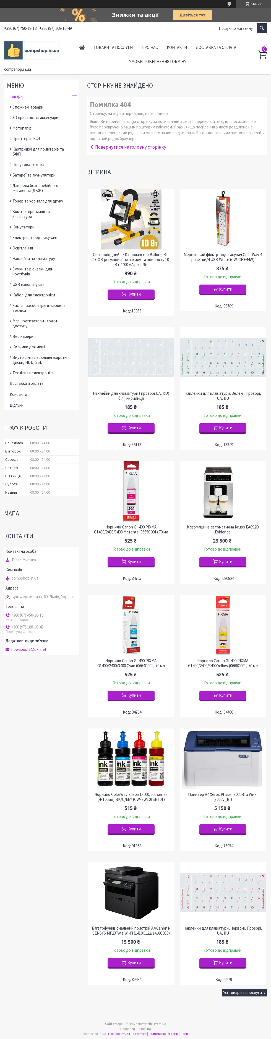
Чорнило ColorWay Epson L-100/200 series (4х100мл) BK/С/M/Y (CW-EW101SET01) (131, 797)
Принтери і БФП (26, 138)
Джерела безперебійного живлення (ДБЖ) (35, 188)
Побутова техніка (28, 164)
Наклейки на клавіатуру (33, 258)
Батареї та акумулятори (34, 175)
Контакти (177, 47)
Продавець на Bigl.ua (135, 1029)
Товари (16, 96)
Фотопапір (22, 128)
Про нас (150, 47)
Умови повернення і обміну (157, 61)
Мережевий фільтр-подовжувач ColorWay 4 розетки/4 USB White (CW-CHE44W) (223, 257)
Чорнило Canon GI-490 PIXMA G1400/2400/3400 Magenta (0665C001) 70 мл (131, 530)
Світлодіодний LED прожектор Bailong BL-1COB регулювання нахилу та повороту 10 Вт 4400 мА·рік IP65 (131, 259)
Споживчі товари (27, 107)
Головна (82, 47)
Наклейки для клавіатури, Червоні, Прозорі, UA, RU (222, 931)
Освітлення (22, 248)
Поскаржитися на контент (127, 1034)
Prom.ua (160, 1024)
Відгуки (17, 405)
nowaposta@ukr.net (28, 649)
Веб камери (22, 336)
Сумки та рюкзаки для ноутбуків (32, 271)
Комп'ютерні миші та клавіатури (31, 214)
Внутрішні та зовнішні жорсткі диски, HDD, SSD (39, 360)
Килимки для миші (28, 346)
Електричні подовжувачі (34, 237)
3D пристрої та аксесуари (35, 117)
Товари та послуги (113, 47)
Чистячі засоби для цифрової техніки (38, 308)
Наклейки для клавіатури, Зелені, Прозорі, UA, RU (222, 396)
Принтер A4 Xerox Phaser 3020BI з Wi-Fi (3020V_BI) (222, 797)
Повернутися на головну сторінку (130, 147)
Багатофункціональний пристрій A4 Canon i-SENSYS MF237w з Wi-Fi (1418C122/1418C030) (131, 931)
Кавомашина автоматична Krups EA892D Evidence (223, 530)
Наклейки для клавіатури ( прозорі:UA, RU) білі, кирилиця (131, 396)
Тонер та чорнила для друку (37, 201)
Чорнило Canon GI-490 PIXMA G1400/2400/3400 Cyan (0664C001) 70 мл (131, 663)
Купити (134, 294)
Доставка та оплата (216, 47)
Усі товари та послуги (242, 992)
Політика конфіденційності (168, 1034)
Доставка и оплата (26, 383)
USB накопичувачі (28, 284)
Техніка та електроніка (33, 372)
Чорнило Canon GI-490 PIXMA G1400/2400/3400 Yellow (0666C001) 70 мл (223, 663)
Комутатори (23, 227)
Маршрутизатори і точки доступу (34, 323)
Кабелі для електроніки (33, 295)
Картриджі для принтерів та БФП (38, 151)
